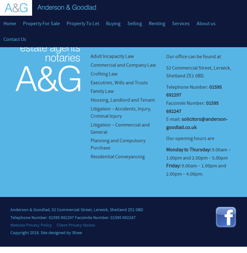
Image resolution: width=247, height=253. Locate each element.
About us (206, 23)
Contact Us (14, 39)
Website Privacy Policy (31, 225)
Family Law (102, 91)
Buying (113, 23)
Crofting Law (104, 74)
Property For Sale (41, 23)
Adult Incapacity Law (112, 56)
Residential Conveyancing (118, 157)
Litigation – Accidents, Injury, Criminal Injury (121, 112)
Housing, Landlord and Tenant (123, 100)
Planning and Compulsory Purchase (118, 144)
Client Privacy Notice (76, 225)
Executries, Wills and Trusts (119, 83)
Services (181, 23)
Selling (134, 23)
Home (9, 23)
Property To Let (83, 23)
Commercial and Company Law (123, 65)
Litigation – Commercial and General (120, 128)
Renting (157, 23)
